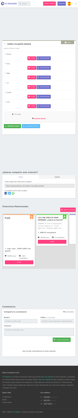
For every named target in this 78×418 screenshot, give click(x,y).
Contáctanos (6, 397)
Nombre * (7, 317)
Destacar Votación (30, 126)
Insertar (57, 177)
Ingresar (61, 3)
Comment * (8, 326)
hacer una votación (47, 377)
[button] (69, 4)
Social (21, 177)
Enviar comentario (61, 340)
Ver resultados (12, 126)
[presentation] (19, 342)
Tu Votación (6, 377)
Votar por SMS (43, 58)
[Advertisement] (39, 24)
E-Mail (48, 317)
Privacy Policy (6, 402)
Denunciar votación (39, 118)
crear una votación (44, 379)
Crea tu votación (68, 210)
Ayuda (4, 400)
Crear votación (49, 3)
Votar (32, 58)
